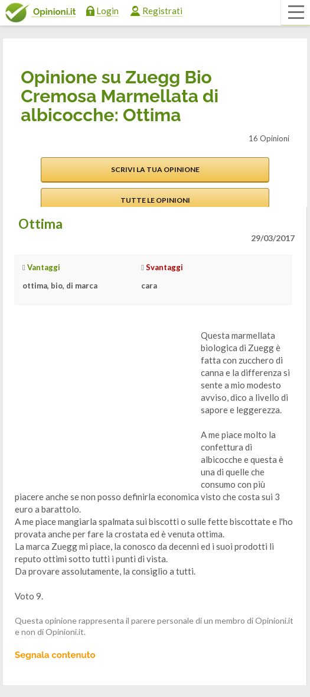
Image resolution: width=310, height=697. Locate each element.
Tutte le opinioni (155, 200)
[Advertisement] (103, 403)
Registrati (162, 10)
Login (107, 10)
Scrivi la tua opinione (155, 169)
